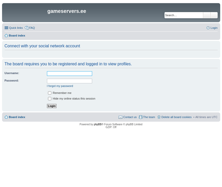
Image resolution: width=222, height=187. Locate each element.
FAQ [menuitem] (32, 27)
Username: (12, 73)
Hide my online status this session (71, 98)
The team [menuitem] (149, 117)
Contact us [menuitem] (130, 117)
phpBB (98, 124)
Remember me (60, 92)
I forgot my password (60, 85)
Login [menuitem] (214, 27)
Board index (17, 117)
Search (207, 15)
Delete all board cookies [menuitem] (176, 117)
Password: (12, 80)
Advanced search (214, 15)
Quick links (16, 27)
